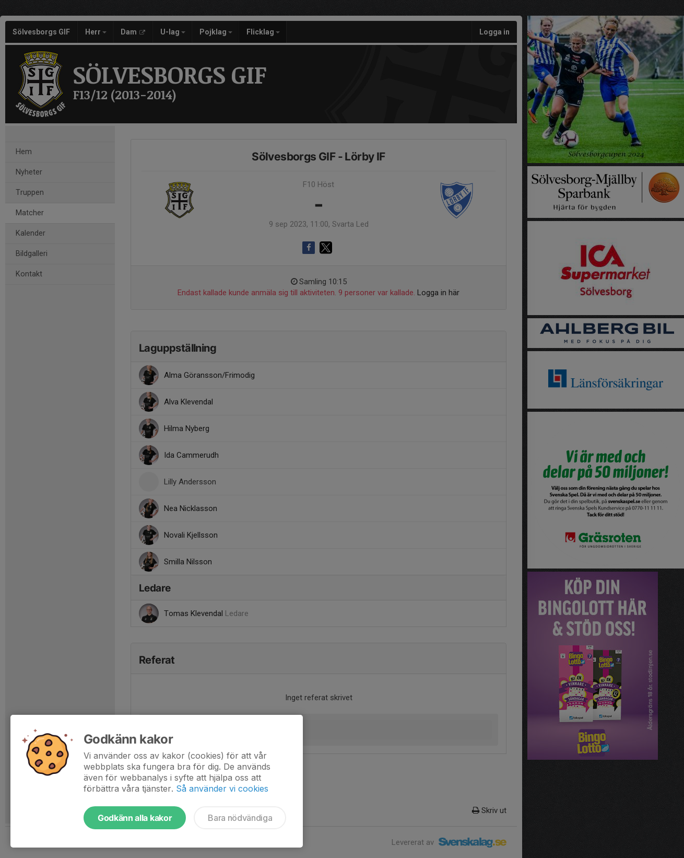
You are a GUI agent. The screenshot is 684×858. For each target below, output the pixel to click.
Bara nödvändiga (240, 818)
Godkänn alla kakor (135, 818)
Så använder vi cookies (222, 788)
